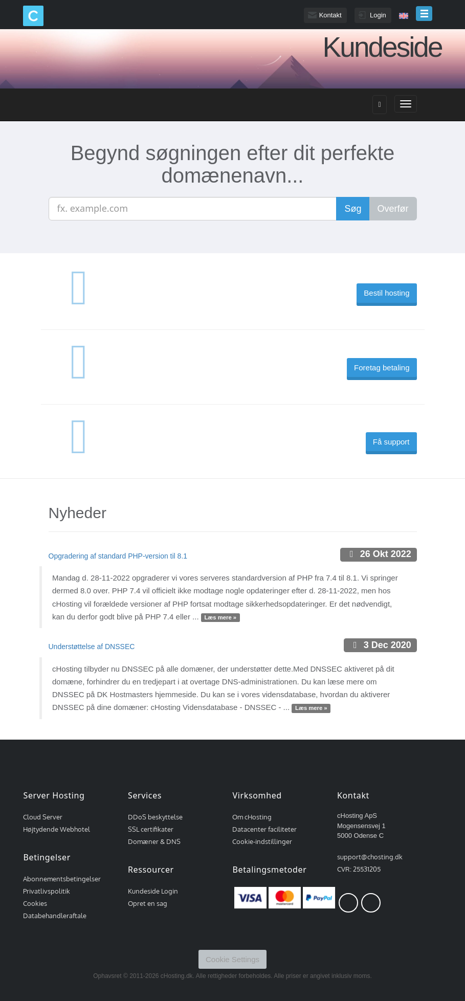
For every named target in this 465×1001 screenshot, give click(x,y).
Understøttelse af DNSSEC (92, 646)
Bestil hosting (386, 292)
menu (424, 13)
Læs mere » (220, 617)
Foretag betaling (381, 367)
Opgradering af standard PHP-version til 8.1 (118, 556)
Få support (391, 441)
